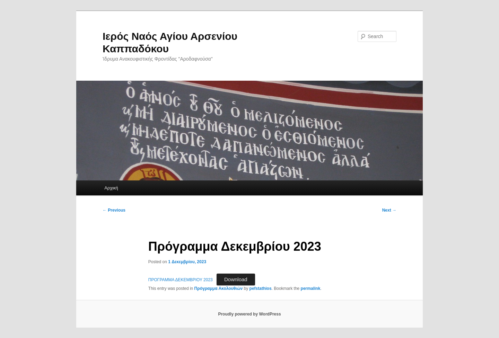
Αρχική (111, 187)
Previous (114, 210)
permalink (311, 288)
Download (235, 279)
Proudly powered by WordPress (249, 314)
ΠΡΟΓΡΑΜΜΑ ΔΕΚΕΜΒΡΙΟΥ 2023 (180, 279)
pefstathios (261, 288)
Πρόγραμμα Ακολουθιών (218, 288)
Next (389, 210)
